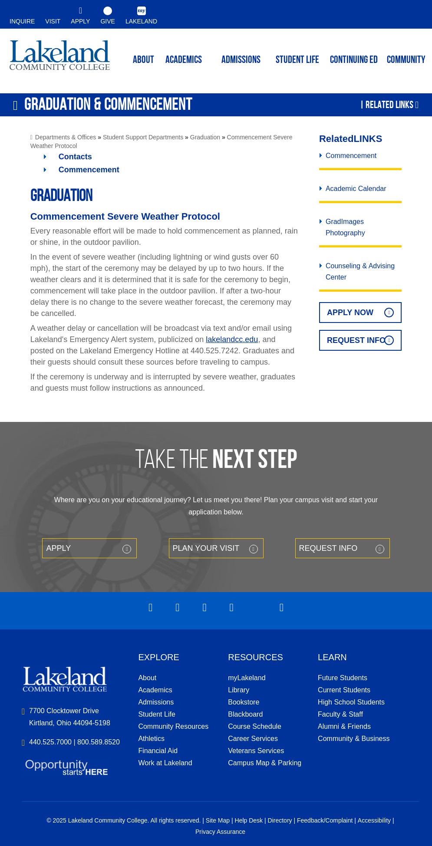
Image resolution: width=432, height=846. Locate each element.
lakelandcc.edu (232, 339)
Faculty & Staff (340, 714)
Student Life (297, 60)
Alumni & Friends (344, 726)
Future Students (342, 677)
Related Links (389, 104)
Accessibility (374, 820)
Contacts (75, 156)
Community (406, 60)
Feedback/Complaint (325, 820)
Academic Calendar (356, 188)
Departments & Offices (65, 137)
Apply (58, 548)
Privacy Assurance (220, 831)
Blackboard (245, 714)
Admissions (241, 60)
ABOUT (143, 60)
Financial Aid (158, 750)
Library (238, 690)
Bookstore (243, 702)
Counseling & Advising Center (360, 271)
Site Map (218, 820)
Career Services (253, 738)
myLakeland (60, 59)
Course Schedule (254, 726)
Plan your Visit (206, 548)
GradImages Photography (345, 227)
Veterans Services (256, 750)
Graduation (205, 137)
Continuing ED (354, 60)
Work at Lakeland (165, 763)
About (147, 677)
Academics (155, 690)
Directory (280, 820)
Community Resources (173, 726)
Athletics (151, 738)
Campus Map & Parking (264, 763)
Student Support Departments (143, 137)
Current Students (344, 690)
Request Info (356, 340)
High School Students (351, 702)
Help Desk (249, 820)
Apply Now (350, 312)
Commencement (89, 169)
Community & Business (353, 738)
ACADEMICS (183, 60)
